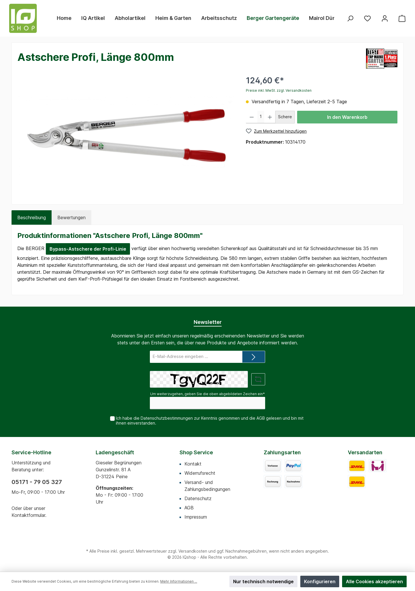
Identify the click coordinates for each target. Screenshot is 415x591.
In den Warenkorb (347, 117)
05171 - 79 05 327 (37, 482)
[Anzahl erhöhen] (270, 117)
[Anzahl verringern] (252, 117)
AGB (260, 418)
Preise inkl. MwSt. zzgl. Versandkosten (279, 90)
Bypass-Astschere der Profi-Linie (88, 249)
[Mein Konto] (385, 18)
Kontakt (192, 464)
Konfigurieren (319, 581)
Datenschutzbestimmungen (167, 418)
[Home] (64, 18)
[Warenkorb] (402, 18)
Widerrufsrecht (199, 473)
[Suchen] (350, 18)
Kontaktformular (28, 515)
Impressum (195, 517)
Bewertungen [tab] (71, 217)
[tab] (32, 217)
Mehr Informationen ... (178, 581)
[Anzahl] (260, 117)
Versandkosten (192, 551)
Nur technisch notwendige (263, 581)
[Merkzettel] (367, 18)
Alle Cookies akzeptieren (374, 581)
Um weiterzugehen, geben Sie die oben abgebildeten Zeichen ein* (207, 394)
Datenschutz (198, 498)
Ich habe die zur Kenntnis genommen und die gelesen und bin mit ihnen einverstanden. (209, 420)
